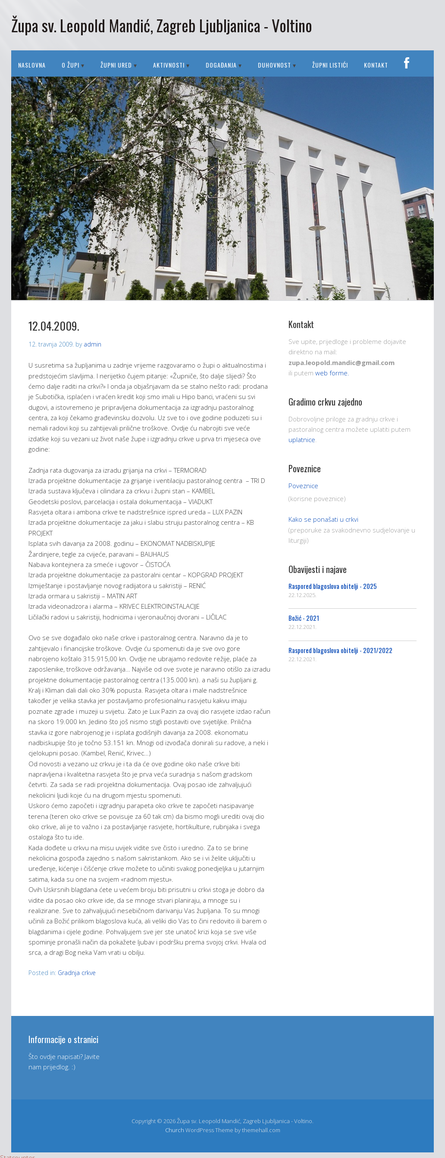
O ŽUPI (70, 64)
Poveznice (303, 485)
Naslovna (32, 64)
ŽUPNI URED (116, 64)
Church (174, 1130)
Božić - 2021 (303, 617)
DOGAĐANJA (221, 64)
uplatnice (301, 439)
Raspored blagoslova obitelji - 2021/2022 (340, 650)
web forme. (332, 372)
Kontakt (376, 64)
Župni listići (330, 64)
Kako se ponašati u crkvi (323, 519)
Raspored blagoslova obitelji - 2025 (332, 586)
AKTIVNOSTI (169, 64)
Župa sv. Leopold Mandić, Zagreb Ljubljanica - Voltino (161, 25)
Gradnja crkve (77, 973)
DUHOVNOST (274, 64)
